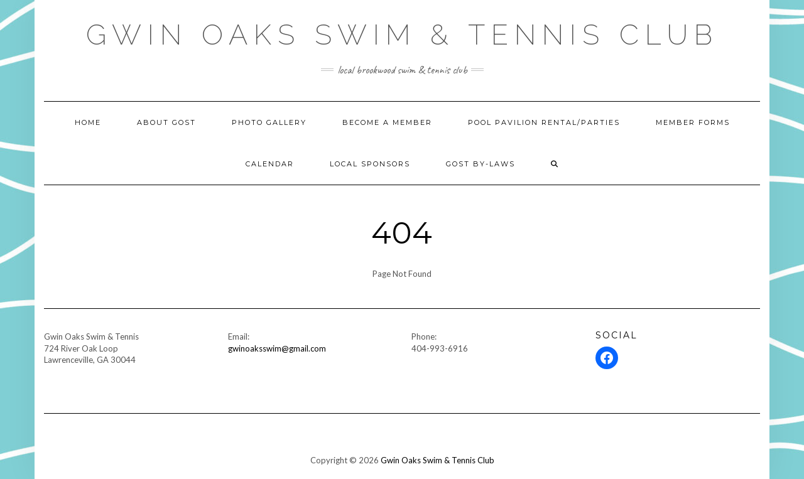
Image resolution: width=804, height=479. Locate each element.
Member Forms (693, 122)
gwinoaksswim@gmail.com (277, 348)
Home (88, 122)
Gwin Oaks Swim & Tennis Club (402, 34)
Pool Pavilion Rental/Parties (544, 122)
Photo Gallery (269, 122)
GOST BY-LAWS (480, 163)
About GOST (166, 122)
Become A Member (387, 122)
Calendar (270, 163)
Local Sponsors (370, 163)
